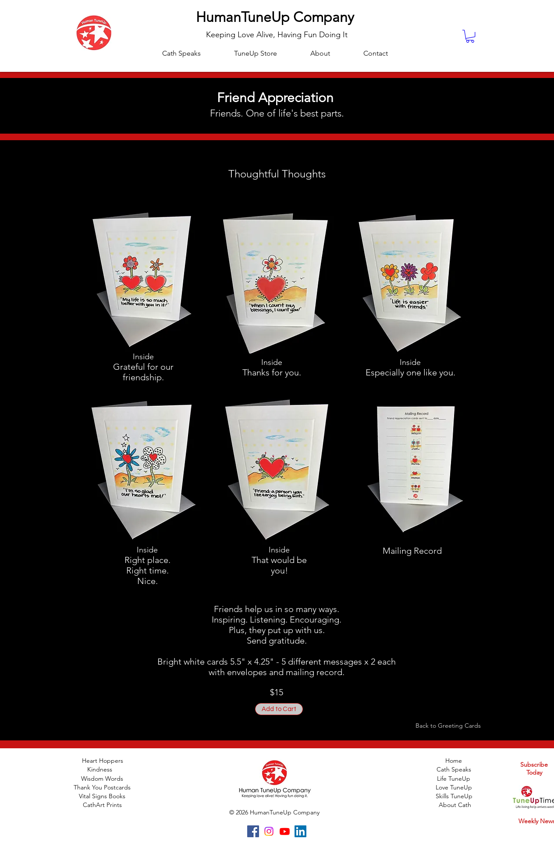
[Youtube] (285, 831)
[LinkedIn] (300, 831)
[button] (470, 36)
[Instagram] (269, 831)
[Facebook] (253, 831)
